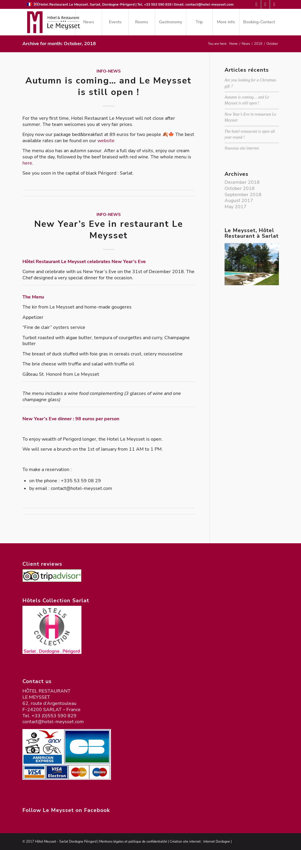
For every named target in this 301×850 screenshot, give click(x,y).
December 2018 (242, 182)
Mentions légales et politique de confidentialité (133, 841)
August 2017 (239, 200)
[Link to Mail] (256, 4)
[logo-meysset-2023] (53, 22)
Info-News (108, 71)
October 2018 (240, 188)
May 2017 (235, 207)
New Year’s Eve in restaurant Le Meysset (108, 230)
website (105, 140)
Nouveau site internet (242, 148)
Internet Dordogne (216, 841)
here (27, 163)
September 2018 (243, 194)
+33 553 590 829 (157, 4)
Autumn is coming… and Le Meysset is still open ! (108, 86)
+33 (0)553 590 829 (54, 716)
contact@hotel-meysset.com (209, 4)
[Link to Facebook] (265, 4)
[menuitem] (88, 22)
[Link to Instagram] (274, 4)
